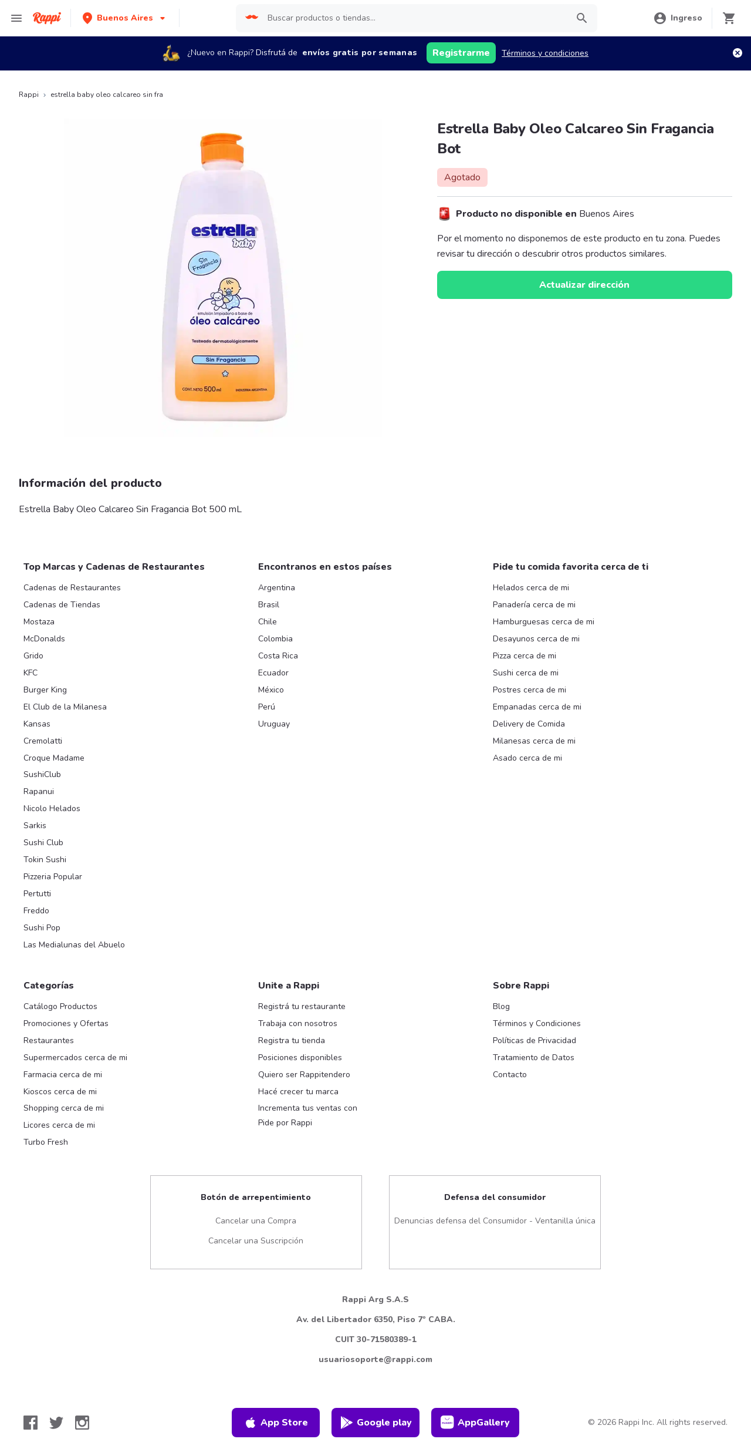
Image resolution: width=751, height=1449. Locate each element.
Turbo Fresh (45, 1142)
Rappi (29, 94)
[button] (125, 18)
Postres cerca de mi (529, 689)
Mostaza (39, 621)
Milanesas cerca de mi (534, 741)
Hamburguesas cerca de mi (543, 621)
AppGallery (475, 1423)
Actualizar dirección (584, 284)
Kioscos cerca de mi (60, 1091)
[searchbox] (412, 18)
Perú (266, 706)
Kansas (36, 723)
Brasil (268, 604)
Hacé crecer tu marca (298, 1091)
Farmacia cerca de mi (62, 1074)
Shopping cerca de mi (63, 1108)
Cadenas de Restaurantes (72, 587)
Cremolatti (42, 741)
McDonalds (44, 638)
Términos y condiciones (545, 53)
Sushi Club (43, 842)
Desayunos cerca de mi (536, 638)
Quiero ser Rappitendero (304, 1074)
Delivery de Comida (529, 723)
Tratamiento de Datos (533, 1057)
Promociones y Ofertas (66, 1023)
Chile (267, 621)
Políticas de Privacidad (534, 1040)
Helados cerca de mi (531, 587)
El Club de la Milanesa (65, 706)
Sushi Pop (41, 927)
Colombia (275, 638)
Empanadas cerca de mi (537, 706)
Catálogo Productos (60, 1006)
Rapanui (38, 791)
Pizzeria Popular (52, 876)
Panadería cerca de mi (534, 604)
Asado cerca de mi (527, 758)
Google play (376, 1423)
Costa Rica (278, 655)
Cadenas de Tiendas (61, 604)
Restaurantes (48, 1040)
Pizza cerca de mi (524, 655)
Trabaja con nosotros (297, 1023)
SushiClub (42, 774)
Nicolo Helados (51, 808)
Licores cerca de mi (59, 1125)
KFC (30, 672)
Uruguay (274, 723)
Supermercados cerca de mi (75, 1057)
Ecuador (273, 672)
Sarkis (34, 825)
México (271, 689)
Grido (33, 655)
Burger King (45, 689)
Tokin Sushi (44, 859)
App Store (275, 1423)
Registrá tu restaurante (302, 1006)
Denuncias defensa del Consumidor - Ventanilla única (495, 1220)
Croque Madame (53, 758)
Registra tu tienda (291, 1040)
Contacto (510, 1074)
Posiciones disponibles (300, 1057)
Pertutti (37, 893)
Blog (501, 1006)
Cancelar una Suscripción (255, 1240)
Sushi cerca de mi (526, 672)
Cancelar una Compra (255, 1220)
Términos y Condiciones (537, 1023)
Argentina (276, 587)
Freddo (36, 910)
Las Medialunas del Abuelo (74, 944)
